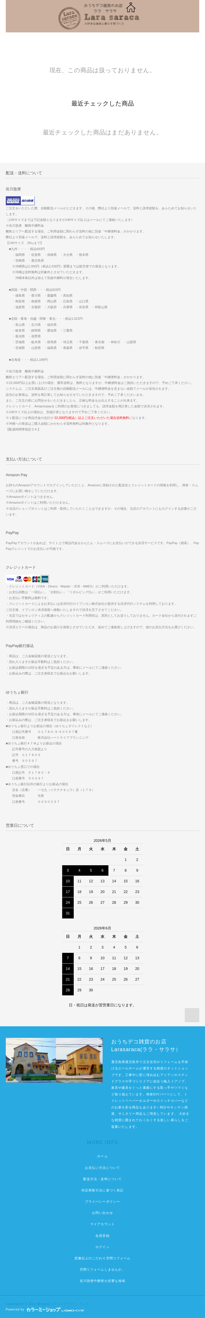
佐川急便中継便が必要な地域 (102, 1280)
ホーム (102, 1156)
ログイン (102, 1247)
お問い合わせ (102, 1213)
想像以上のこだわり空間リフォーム (103, 1258)
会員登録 (102, 1235)
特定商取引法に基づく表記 (102, 1190)
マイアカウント (102, 1224)
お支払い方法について (102, 1167)
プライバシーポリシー (102, 1201)
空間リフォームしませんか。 (102, 1269)
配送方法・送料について (102, 1179)
